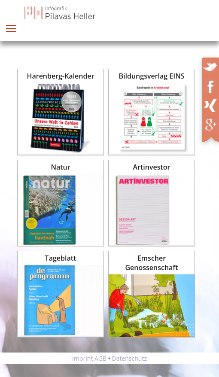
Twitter (211, 65)
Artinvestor (151, 167)
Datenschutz (129, 358)
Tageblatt (60, 258)
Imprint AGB (89, 358)
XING (213, 104)
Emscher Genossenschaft (151, 262)
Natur (60, 167)
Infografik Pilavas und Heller (60, 12)
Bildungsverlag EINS (152, 76)
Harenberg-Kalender (60, 76)
